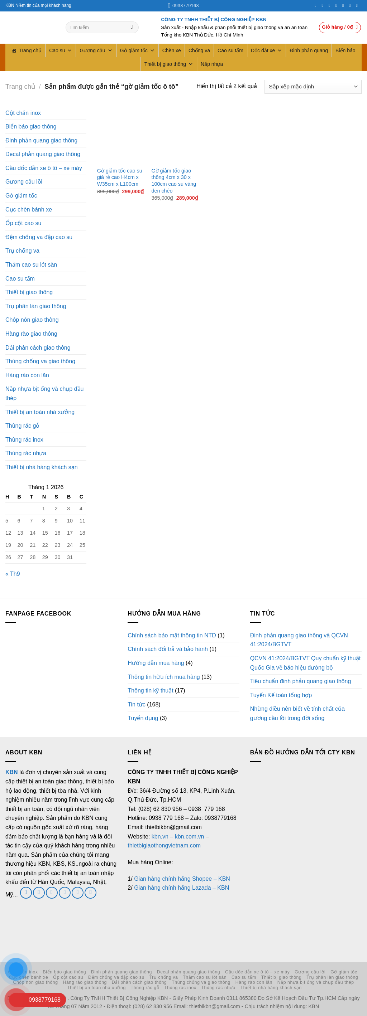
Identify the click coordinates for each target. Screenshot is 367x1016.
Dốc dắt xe (266, 50)
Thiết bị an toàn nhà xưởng (40, 412)
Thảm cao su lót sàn (31, 265)
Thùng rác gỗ (22, 426)
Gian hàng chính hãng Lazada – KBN (181, 888)
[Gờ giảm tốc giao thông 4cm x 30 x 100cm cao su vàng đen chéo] (175, 134)
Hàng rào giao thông (31, 334)
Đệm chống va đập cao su (38, 237)
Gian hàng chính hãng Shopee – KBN (182, 879)
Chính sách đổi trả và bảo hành (168, 649)
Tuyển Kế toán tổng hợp (281, 695)
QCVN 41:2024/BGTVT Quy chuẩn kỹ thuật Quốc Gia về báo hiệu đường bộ (305, 663)
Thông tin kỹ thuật (150, 690)
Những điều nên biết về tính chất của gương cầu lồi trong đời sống (297, 713)
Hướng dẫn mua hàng (156, 663)
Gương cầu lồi (23, 182)
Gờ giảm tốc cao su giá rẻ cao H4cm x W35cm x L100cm (119, 177)
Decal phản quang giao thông (42, 154)
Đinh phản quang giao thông (41, 140)
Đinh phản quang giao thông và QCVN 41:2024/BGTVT (299, 640)
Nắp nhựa (212, 64)
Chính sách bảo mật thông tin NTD (172, 635)
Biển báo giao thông (30, 126)
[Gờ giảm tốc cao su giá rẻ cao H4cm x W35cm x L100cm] (120, 134)
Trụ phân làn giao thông (35, 306)
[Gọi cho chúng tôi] (337, 5)
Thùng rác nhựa (25, 453)
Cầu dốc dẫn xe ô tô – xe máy (43, 168)
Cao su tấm (230, 50)
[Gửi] (132, 27)
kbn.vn (160, 836)
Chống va (199, 50)
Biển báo (345, 50)
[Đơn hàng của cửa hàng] (313, 87)
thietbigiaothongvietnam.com (164, 845)
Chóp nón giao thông (32, 320)
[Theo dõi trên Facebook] (317, 5)
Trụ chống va (22, 251)
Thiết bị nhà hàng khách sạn (41, 467)
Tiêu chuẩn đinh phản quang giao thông (300, 681)
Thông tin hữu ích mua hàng (164, 677)
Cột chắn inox (23, 113)
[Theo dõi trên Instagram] (323, 5)
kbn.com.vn (189, 836)
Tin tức (137, 704)
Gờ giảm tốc (137, 50)
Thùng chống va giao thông (40, 361)
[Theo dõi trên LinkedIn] (351, 5)
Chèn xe (171, 50)
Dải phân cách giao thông (38, 348)
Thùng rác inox (24, 440)
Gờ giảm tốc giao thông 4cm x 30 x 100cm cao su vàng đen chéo (173, 181)
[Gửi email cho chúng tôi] (52, 893)
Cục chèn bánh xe (28, 209)
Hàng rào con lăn (27, 375)
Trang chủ (30, 50)
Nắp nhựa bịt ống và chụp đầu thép (44, 393)
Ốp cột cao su (23, 223)
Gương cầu (96, 50)
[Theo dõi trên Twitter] (331, 5)
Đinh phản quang (309, 50)
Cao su (60, 50)
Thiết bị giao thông (168, 64)
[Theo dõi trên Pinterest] (344, 5)
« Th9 (12, 574)
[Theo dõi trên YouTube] (358, 5)
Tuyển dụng (143, 718)
